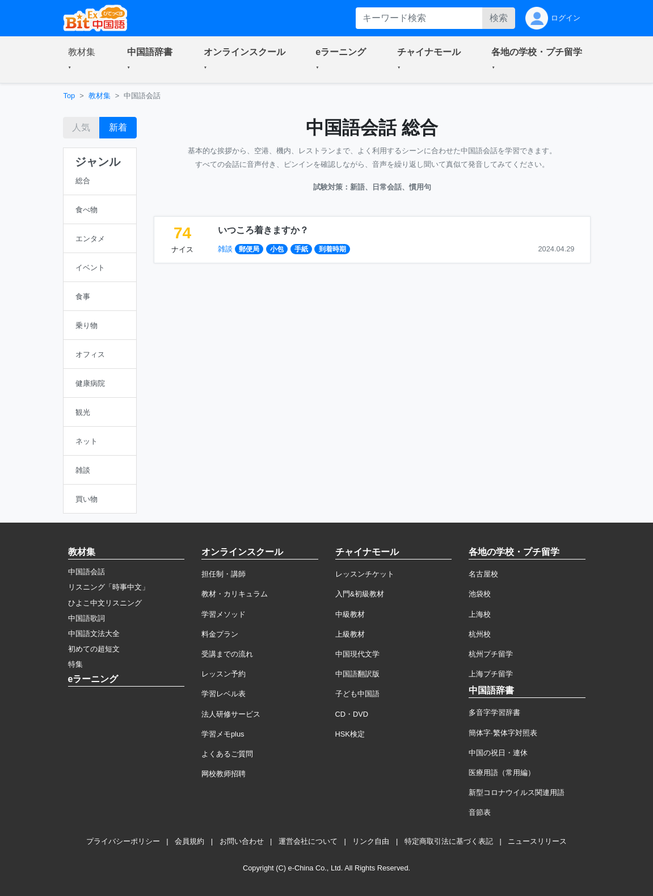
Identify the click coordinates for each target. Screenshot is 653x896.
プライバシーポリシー (123, 841)
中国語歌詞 (86, 618)
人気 (81, 127)
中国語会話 (86, 571)
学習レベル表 (223, 693)
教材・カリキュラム (234, 594)
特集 (75, 664)
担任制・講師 (223, 574)
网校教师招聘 (223, 773)
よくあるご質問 (227, 754)
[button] (83, 59)
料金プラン (219, 634)
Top (69, 95)
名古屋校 (483, 574)
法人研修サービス (230, 714)
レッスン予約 (223, 674)
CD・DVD (352, 714)
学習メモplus (222, 734)
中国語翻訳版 (357, 674)
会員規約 (189, 841)
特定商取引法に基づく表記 (449, 841)
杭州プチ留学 (491, 654)
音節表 (480, 812)
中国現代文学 (357, 654)
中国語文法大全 (94, 633)
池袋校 (480, 594)
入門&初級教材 (360, 594)
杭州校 (480, 634)
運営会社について (308, 841)
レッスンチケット (364, 574)
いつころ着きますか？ (263, 230)
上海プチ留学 (491, 674)
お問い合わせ (242, 841)
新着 (118, 127)
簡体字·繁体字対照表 (503, 733)
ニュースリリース (537, 841)
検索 (499, 18)
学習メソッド (223, 614)
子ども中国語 (357, 693)
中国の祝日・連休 (498, 752)
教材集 (100, 95)
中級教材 (350, 614)
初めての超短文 (94, 649)
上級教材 (350, 634)
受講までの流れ (227, 654)
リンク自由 (370, 841)
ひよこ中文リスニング (105, 603)
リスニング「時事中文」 (108, 587)
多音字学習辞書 (494, 712)
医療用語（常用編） (502, 772)
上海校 (480, 614)
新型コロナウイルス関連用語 (516, 792)
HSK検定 (350, 734)
